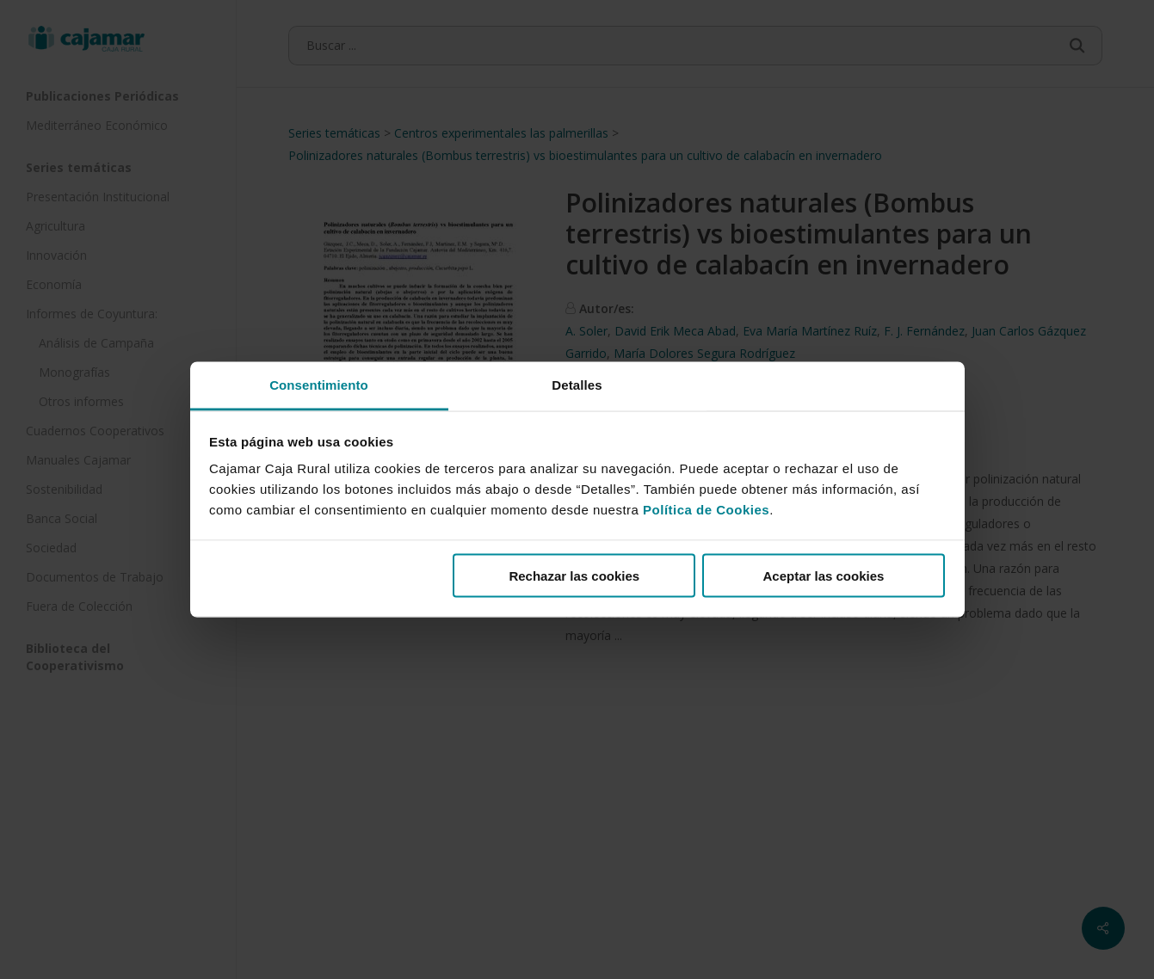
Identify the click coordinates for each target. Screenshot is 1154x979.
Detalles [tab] (577, 385)
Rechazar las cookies (574, 575)
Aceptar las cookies (823, 575)
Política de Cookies (706, 509)
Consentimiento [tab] (318, 385)
